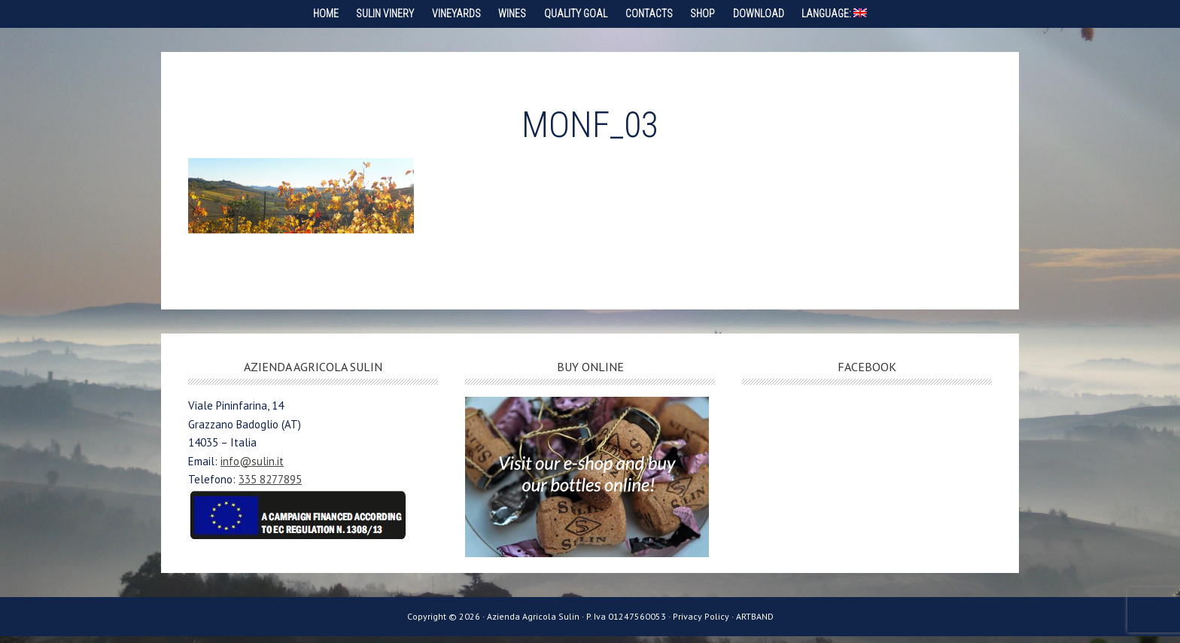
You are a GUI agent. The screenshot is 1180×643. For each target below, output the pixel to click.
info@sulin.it (252, 468)
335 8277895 (270, 486)
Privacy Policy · (704, 623)
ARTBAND (755, 623)
